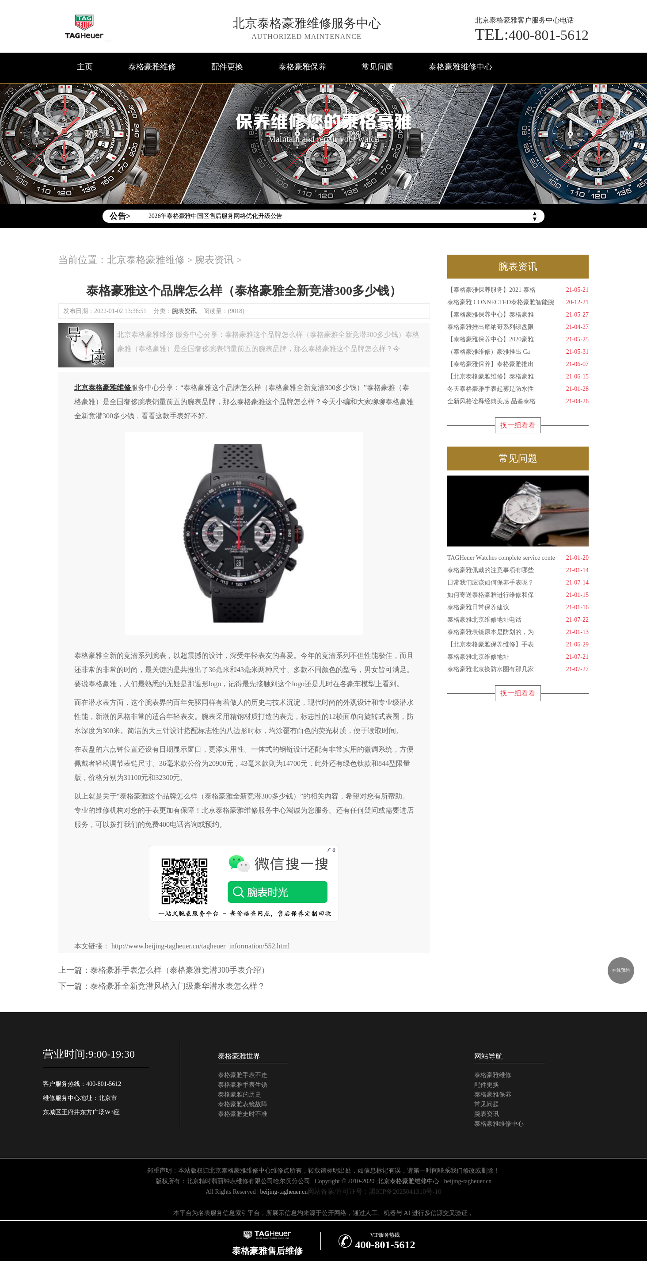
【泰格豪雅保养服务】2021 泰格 (518, 290)
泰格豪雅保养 (302, 66)
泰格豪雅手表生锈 (242, 1084)
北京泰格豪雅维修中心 (408, 1181)
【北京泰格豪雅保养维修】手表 (518, 644)
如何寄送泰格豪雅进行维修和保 (518, 595)
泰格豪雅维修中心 (460, 66)
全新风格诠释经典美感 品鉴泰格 (518, 401)
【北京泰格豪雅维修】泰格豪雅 (518, 377)
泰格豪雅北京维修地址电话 (518, 620)
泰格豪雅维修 (152, 66)
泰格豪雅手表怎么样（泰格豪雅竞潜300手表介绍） (179, 970)
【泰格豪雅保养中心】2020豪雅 (518, 339)
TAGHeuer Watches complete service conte (518, 558)
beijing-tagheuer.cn (468, 1181)
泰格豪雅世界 (239, 1056)
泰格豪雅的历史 (239, 1094)
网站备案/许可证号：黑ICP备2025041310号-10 (374, 1191)
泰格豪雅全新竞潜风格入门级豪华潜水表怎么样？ (177, 986)
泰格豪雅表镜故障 (242, 1104)
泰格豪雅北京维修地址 (518, 657)
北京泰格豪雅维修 (146, 259)
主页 (85, 66)
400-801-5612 (532, 34)
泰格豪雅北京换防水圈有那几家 (518, 669)
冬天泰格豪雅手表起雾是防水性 (518, 389)
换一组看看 (518, 425)
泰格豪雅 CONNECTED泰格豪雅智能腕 (518, 302)
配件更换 (227, 66)
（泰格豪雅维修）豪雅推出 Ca (518, 352)
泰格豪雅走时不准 (242, 1114)
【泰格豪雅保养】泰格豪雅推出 (518, 364)
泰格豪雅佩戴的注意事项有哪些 (518, 570)
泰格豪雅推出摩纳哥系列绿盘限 (518, 327)
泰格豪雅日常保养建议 (518, 607)
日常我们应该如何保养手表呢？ (518, 583)
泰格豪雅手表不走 (242, 1075)
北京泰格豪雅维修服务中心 (306, 23)
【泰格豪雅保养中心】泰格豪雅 (518, 315)
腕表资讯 (214, 259)
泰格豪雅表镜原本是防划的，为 (518, 632)
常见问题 (377, 66)
